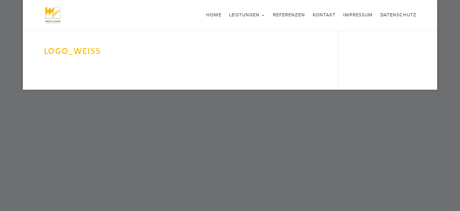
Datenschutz (398, 15)
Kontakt (323, 15)
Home (213, 15)
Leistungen (244, 15)
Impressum (358, 15)
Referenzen (289, 15)
